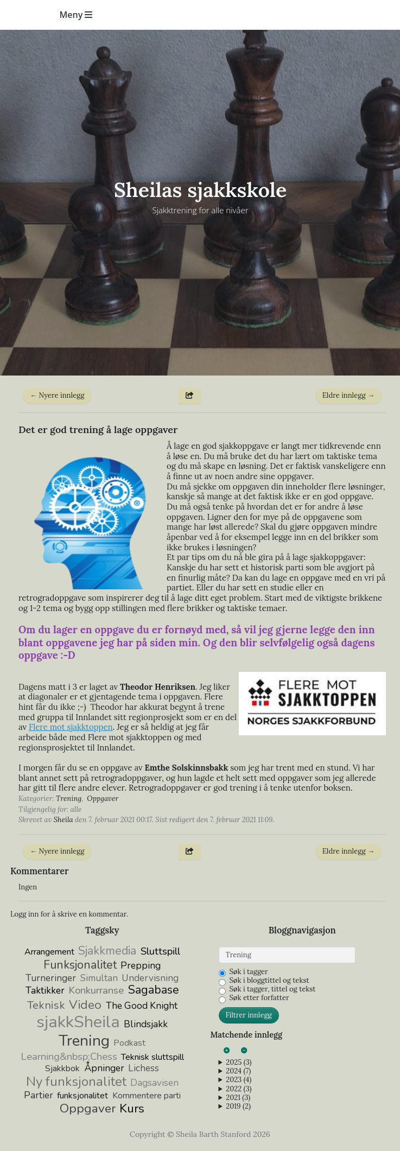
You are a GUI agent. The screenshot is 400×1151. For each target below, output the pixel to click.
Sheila (63, 819)
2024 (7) (238, 1071)
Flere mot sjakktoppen (71, 727)
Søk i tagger (249, 972)
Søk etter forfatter (259, 998)
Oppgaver (102, 798)
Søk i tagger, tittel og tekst (273, 989)
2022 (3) (238, 1089)
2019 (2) (238, 1106)
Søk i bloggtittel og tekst (269, 980)
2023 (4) (238, 1080)
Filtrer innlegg (249, 1015)
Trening (68, 798)
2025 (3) (238, 1062)
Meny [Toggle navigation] (76, 15)
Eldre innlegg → (348, 395)
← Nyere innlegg (57, 395)
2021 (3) (238, 1097)
